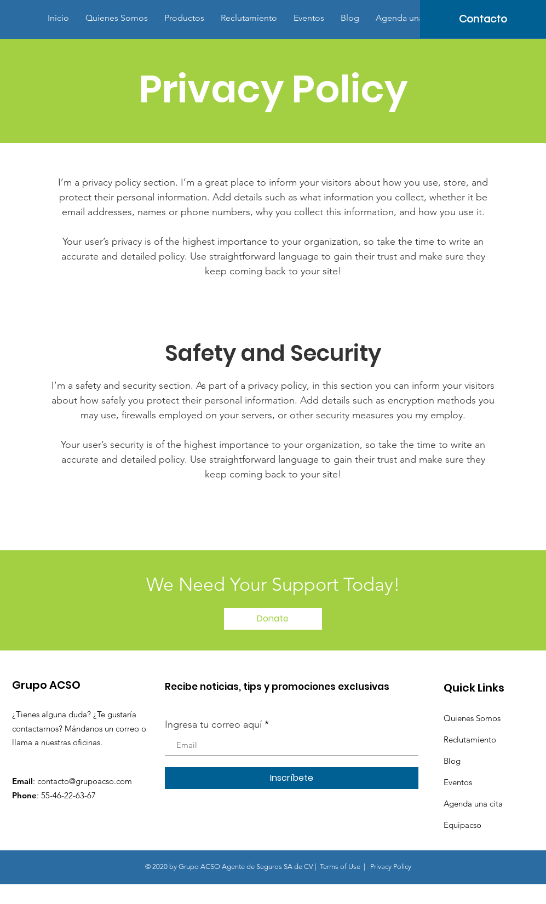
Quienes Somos (472, 718)
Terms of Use (340, 866)
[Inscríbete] (291, 778)
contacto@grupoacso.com (84, 781)
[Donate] (273, 619)
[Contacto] (483, 19)
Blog (452, 761)
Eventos (458, 782)
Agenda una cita (473, 803)
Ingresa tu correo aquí (213, 724)
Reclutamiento (470, 739)
